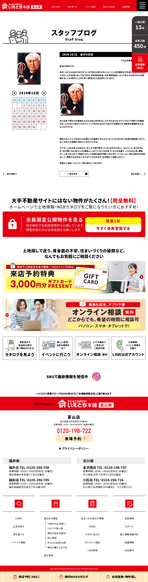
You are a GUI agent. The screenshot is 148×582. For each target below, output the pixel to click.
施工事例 (48, 555)
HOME (18, 518)
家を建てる (68, 6)
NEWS (92, 526)
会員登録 (129, 518)
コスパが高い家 (55, 528)
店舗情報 (117, 6)
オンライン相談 (92, 542)
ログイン (129, 526)
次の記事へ (136, 173)
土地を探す (53, 6)
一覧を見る (72, 173)
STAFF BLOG (92, 534)
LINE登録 (92, 550)
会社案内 (131, 6)
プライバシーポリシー (75, 448)
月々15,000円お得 (56, 542)
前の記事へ (12, 173)
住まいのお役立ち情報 (92, 518)
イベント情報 (84, 6)
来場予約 (75, 438)
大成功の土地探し (56, 523)
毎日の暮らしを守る (57, 547)
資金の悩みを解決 (56, 533)
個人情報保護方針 (129, 534)
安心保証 (52, 537)
